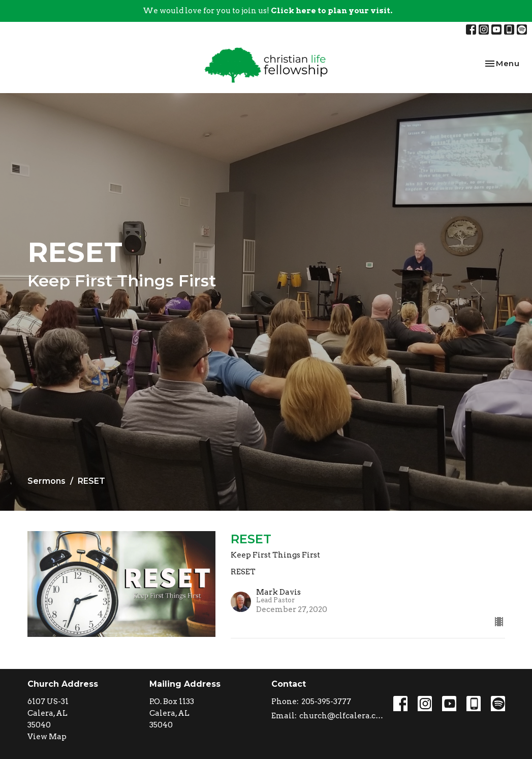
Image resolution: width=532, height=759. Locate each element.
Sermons (46, 481)
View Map (47, 736)
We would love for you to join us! (267, 10)
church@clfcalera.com (341, 715)
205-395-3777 (326, 701)
